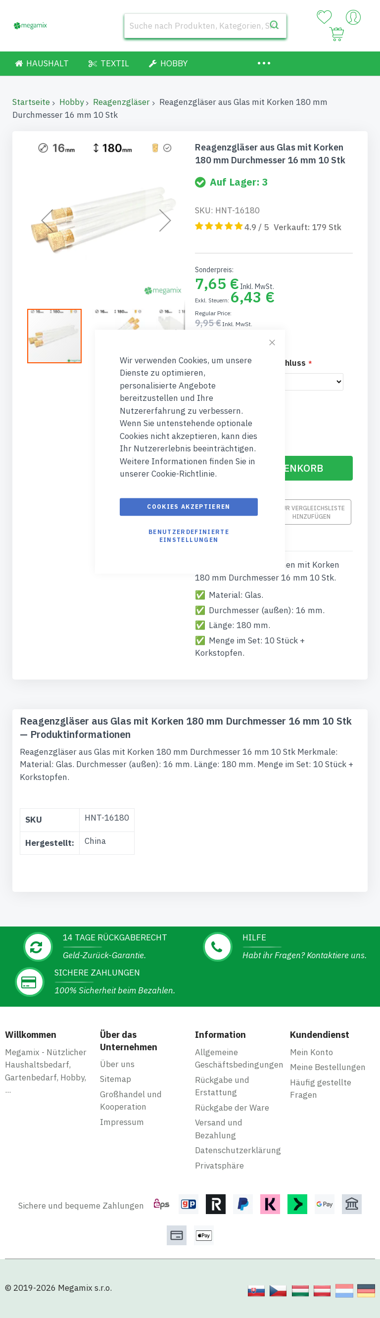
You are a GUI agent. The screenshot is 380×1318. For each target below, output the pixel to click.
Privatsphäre (219, 1165)
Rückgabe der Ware (232, 1107)
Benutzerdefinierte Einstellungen (188, 535)
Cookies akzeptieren (189, 506)
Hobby (71, 102)
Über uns (117, 1064)
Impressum (122, 1122)
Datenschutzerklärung (238, 1150)
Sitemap (115, 1079)
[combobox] (205, 25)
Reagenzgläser (121, 102)
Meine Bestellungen (328, 1067)
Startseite (31, 102)
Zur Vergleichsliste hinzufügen (311, 512)
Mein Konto (311, 1052)
